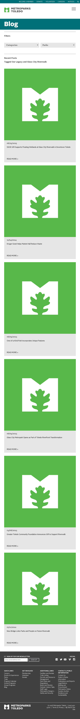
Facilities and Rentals (47, 673)
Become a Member (26, 1)
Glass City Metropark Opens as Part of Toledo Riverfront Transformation (34, 438)
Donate (40, 1)
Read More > (12, 159)
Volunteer (50, 1)
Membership (26, 673)
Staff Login (43, 689)
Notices (71, 1)
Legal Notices (62, 683)
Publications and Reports (66, 681)
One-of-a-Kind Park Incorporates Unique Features (26, 341)
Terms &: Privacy (58, 707)
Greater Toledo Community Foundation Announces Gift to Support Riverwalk (36, 534)
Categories (22, 45)
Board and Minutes (46, 685)
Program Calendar (10, 681)
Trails (6, 679)
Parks (58, 45)
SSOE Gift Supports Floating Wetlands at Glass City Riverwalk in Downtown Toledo (38, 147)
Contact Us (62, 675)
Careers (61, 1)
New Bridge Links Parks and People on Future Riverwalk (28, 631)
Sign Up (34, 660)
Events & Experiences (11, 675)
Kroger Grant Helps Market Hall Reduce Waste (24, 244)
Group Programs (9, 685)
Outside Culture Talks (47, 687)
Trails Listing (44, 675)
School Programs (10, 683)
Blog (5, 687)
